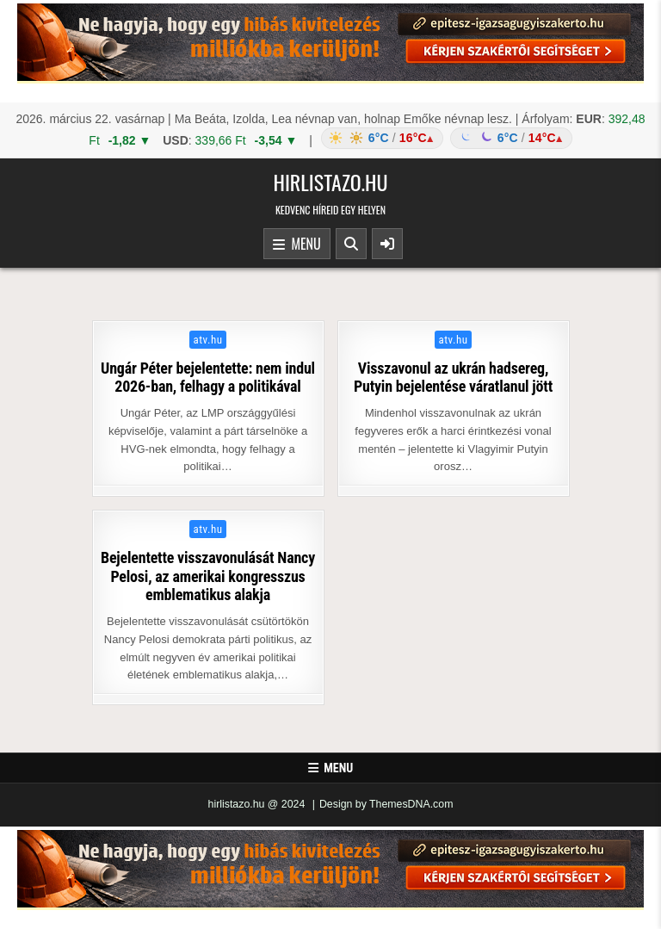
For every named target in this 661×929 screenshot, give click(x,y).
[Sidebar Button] (387, 243)
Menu (297, 244)
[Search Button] (351, 243)
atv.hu (208, 339)
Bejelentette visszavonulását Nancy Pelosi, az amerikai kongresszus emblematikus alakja (208, 576)
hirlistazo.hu (330, 181)
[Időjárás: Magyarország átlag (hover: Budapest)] (444, 138)
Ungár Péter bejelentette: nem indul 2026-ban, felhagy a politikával (208, 377)
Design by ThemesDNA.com (386, 804)
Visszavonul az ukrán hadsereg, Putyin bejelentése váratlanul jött (453, 377)
